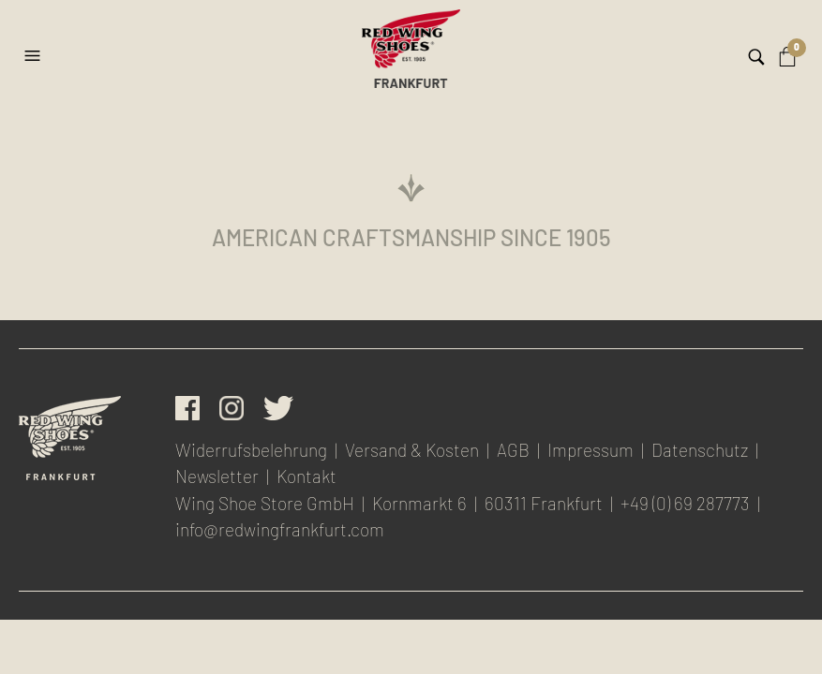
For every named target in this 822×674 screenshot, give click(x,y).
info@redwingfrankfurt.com (279, 529)
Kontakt (306, 476)
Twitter (278, 408)
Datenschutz (699, 450)
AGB (513, 450)
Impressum (590, 450)
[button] (34, 48)
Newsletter (217, 476)
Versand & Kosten (412, 450)
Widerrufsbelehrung (251, 450)
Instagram (231, 408)
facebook (187, 408)
